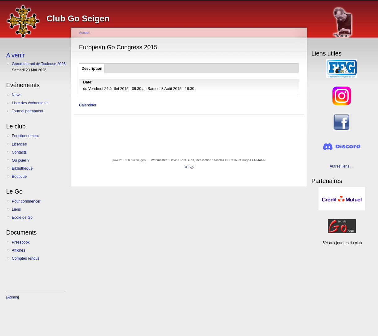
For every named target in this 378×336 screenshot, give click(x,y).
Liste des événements (30, 103)
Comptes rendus (25, 258)
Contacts (19, 152)
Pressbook (20, 242)
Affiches (18, 250)
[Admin (12, 297)
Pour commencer (26, 201)
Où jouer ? (20, 160)
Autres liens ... (342, 166)
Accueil (84, 32)
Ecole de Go (22, 217)
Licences (19, 144)
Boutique (19, 176)
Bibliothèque (22, 168)
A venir (15, 55)
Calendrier (87, 105)
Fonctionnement (25, 136)
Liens (16, 209)
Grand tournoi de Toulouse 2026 (38, 64)
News (16, 95)
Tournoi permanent (27, 111)
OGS (189, 167)
